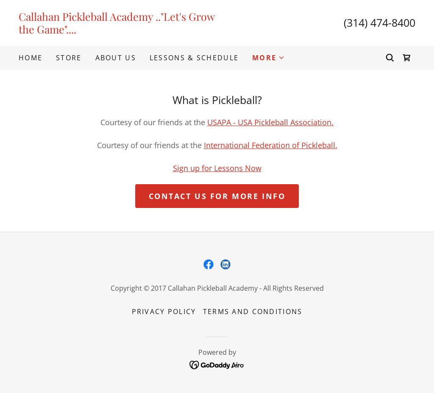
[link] (118, 30)
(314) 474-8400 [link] (379, 22)
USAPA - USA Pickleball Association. (270, 122)
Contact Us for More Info (217, 196)
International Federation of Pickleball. (270, 145)
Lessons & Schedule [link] (194, 57)
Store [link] (68, 57)
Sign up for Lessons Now (217, 168)
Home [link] (30, 57)
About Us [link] (115, 57)
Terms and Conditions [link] (253, 311)
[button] (268, 58)
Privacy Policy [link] (164, 311)
